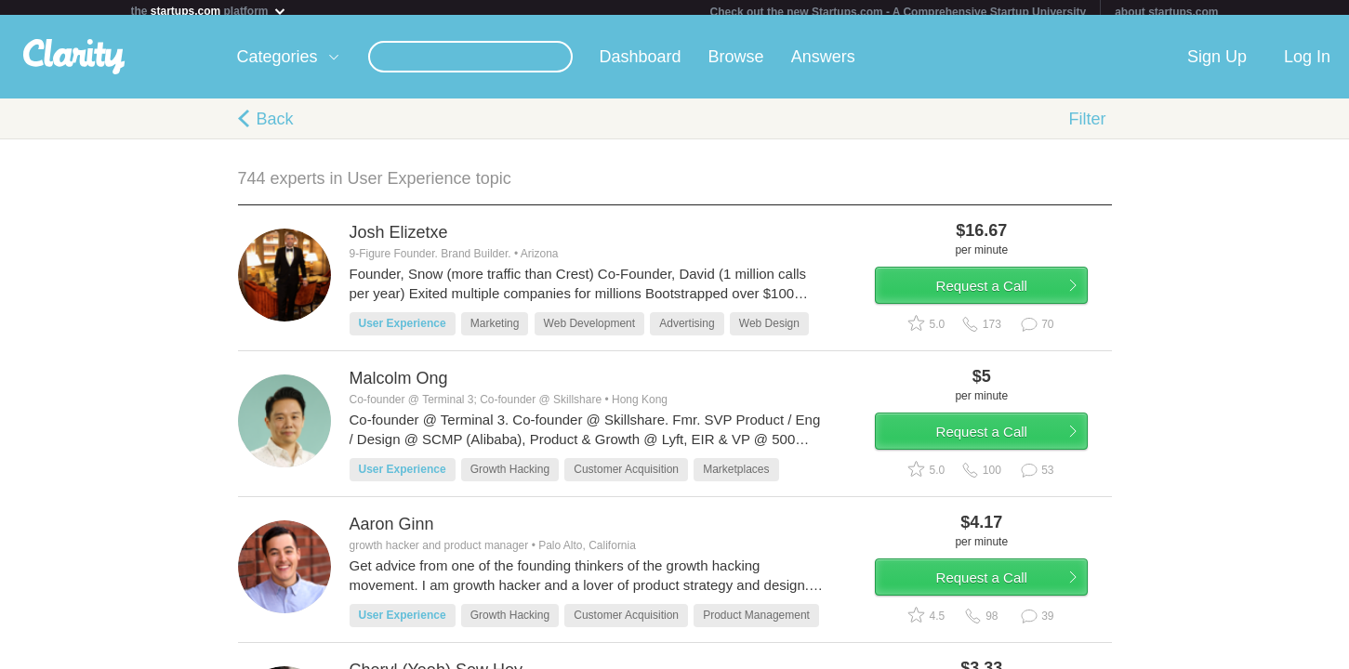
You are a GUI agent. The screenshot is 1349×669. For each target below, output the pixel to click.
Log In (1307, 64)
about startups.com (1166, 12)
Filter (1087, 126)
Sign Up (1217, 64)
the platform (209, 11)
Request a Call (1002, 300)
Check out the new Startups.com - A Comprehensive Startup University (898, 12)
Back (275, 126)
